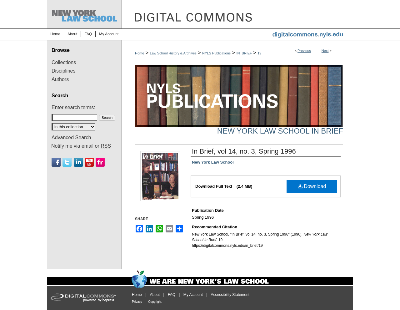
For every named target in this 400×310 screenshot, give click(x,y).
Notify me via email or (81, 146)
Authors (60, 79)
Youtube (89, 162)
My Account (193, 294)
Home (139, 53)
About (155, 294)
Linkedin (78, 162)
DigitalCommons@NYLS (237, 14)
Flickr (100, 162)
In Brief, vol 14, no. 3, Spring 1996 (244, 151)
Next (325, 51)
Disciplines (63, 71)
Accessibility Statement (230, 294)
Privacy (137, 301)
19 (259, 53)
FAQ (171, 294)
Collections (64, 62)
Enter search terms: (73, 107)
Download (312, 186)
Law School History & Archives (173, 53)
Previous (304, 51)
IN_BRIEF (244, 53)
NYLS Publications (216, 53)
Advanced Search (71, 137)
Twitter (67, 162)
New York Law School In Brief (280, 131)
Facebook (56, 162)
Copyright (155, 301)
